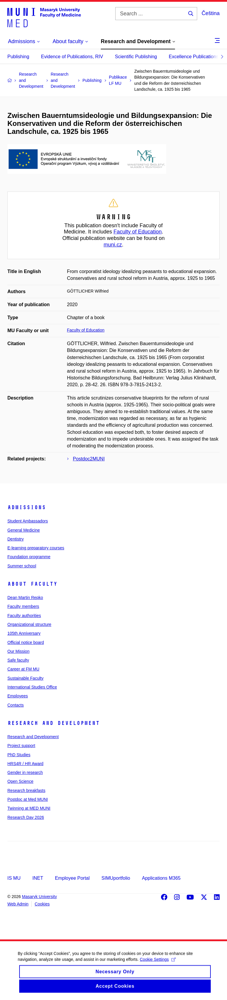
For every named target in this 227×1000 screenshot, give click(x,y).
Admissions (26, 507)
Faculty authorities (24, 615)
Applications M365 (161, 878)
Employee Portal (72, 878)
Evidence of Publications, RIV (72, 56)
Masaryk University (39, 896)
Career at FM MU (23, 669)
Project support (21, 745)
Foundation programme (29, 556)
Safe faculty (18, 660)
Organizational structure (29, 624)
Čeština (211, 13)
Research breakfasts (26, 790)
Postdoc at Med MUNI (27, 799)
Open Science (20, 781)
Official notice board (25, 642)
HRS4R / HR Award (25, 763)
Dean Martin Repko (25, 597)
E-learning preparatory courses (35, 548)
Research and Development (53, 723)
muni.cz (112, 245)
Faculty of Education (138, 232)
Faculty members (23, 606)
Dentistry (15, 539)
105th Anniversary (23, 633)
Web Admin (17, 904)
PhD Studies (18, 754)
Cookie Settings (158, 964)
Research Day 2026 (25, 817)
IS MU (13, 878)
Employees (17, 696)
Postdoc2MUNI (89, 458)
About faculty (32, 584)
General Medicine (23, 530)
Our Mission (18, 651)
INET (37, 878)
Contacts (15, 705)
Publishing (18, 56)
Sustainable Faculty (25, 678)
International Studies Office (32, 687)
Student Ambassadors (27, 521)
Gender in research (25, 772)
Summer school (21, 566)
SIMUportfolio (115, 878)
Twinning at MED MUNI (28, 808)
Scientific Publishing (136, 56)
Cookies (42, 904)
